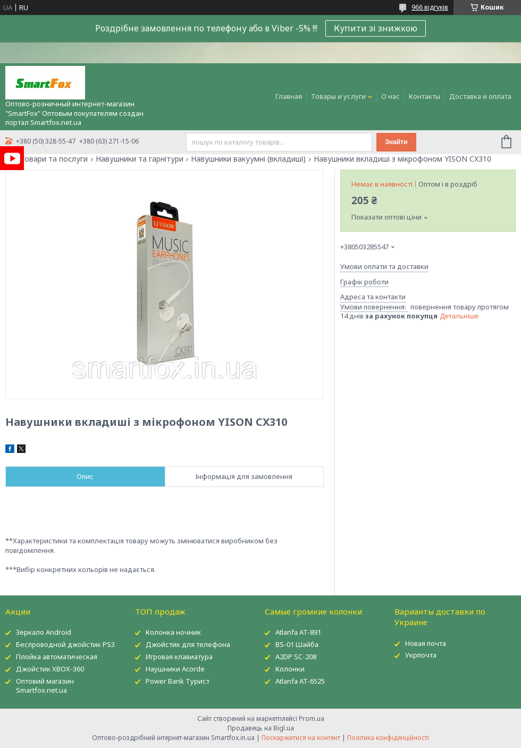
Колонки (290, 669)
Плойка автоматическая (56, 656)
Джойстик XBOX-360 (50, 669)
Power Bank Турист (177, 681)
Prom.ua (311, 718)
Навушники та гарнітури (139, 159)
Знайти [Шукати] (396, 142)
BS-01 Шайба (296, 644)
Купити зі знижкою (375, 28)
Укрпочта (420, 655)
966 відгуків (429, 7)
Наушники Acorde (175, 669)
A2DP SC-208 (295, 656)
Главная (288, 96)
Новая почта (425, 643)
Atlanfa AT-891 (298, 632)
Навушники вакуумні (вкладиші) (248, 159)
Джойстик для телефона (188, 644)
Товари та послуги (54, 159)
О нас (390, 96)
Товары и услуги (338, 96)
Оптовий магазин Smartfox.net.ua (45, 685)
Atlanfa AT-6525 (300, 681)
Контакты (424, 96)
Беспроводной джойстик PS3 (65, 644)
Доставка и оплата (480, 96)
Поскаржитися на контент (301, 737)
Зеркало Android (43, 632)
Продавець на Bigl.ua (261, 728)
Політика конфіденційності (388, 737)
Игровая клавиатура (179, 656)
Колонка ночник (173, 632)
